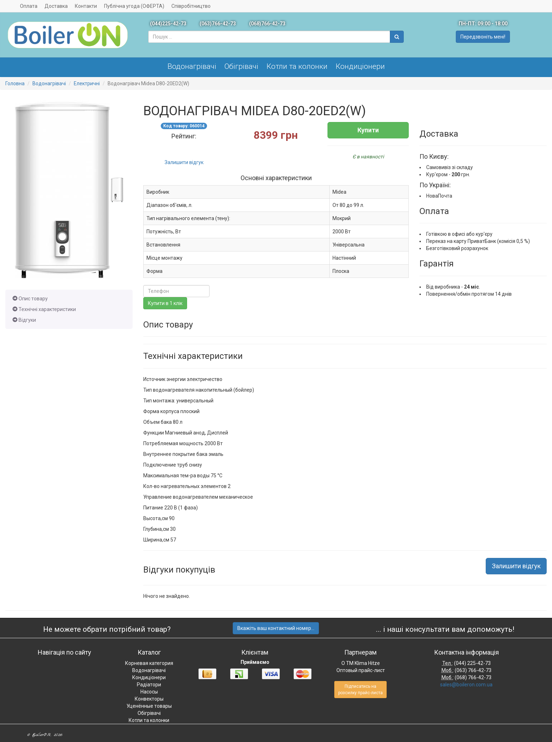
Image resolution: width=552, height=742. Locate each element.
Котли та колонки (297, 66)
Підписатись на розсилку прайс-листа (360, 689)
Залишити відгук (184, 162)
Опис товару (30, 298)
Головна (15, 83)
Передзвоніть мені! (482, 37)
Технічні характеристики (44, 309)
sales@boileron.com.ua (466, 684)
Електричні (87, 83)
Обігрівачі (241, 66)
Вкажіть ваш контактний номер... (275, 628)
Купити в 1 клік (165, 303)
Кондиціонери (360, 66)
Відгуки (24, 320)
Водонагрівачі (191, 66)
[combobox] (269, 37)
